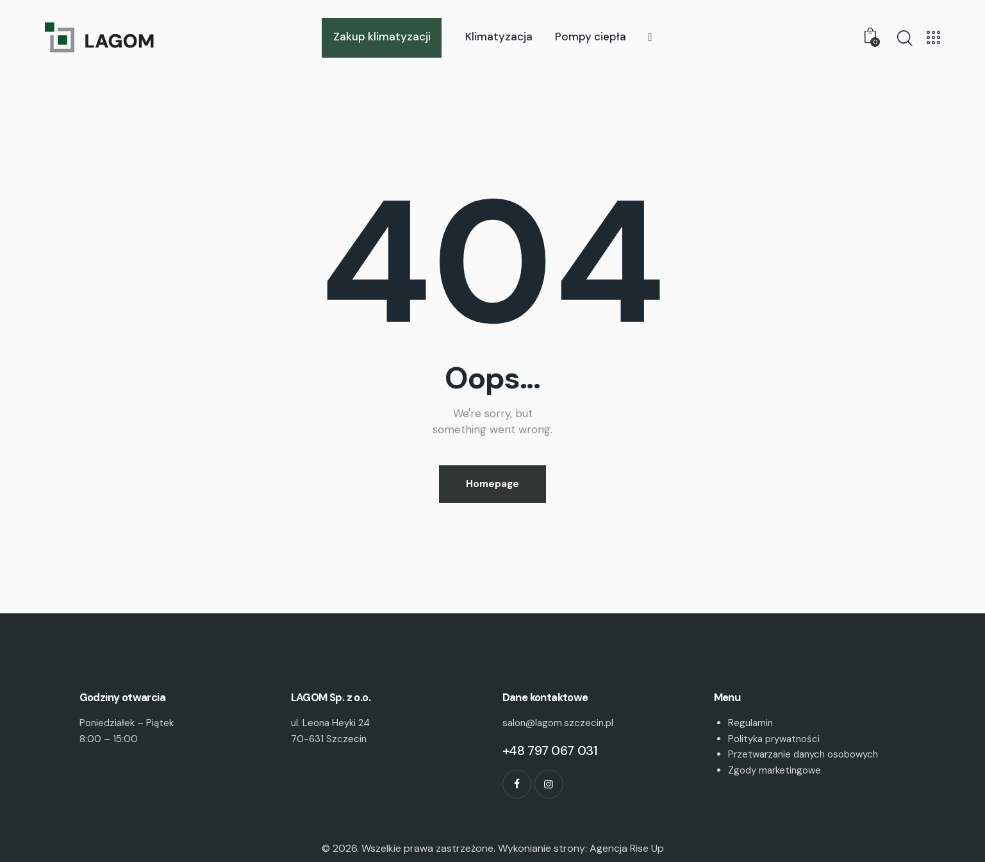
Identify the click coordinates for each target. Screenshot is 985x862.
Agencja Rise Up (627, 848)
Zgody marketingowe (774, 770)
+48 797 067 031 (550, 750)
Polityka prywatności (774, 739)
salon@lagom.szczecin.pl (557, 723)
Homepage (492, 483)
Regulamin (750, 723)
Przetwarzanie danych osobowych (803, 754)
